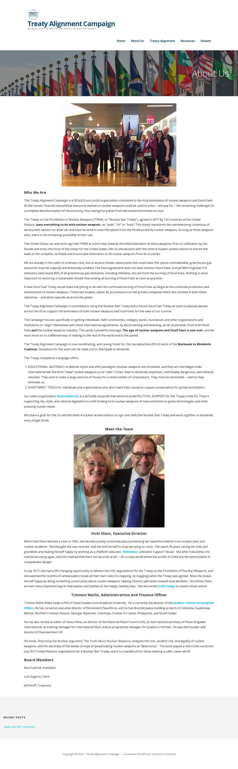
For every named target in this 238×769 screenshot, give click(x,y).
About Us (137, 41)
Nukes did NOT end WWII (19, 727)
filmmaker (130, 552)
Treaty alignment (162, 41)
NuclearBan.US (67, 396)
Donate (206, 41)
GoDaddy (170, 754)
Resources (188, 41)
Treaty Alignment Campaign (71, 23)
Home (121, 41)
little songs (166, 586)
